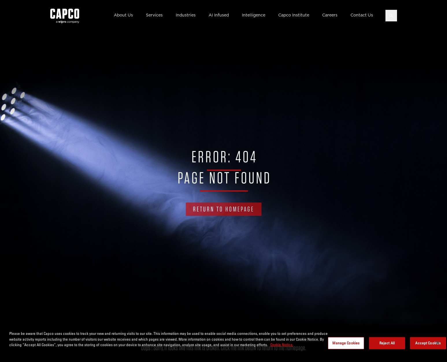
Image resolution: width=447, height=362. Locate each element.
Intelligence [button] (253, 15)
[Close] (437, 343)
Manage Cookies (345, 343)
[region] (223, 343)
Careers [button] (329, 15)
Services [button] (154, 15)
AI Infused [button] (219, 15)
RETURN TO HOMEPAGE (223, 209)
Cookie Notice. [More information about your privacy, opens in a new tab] (281, 344)
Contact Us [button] (361, 15)
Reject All (387, 343)
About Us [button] (123, 15)
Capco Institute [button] (293, 15)
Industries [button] (186, 15)
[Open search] (391, 15)
